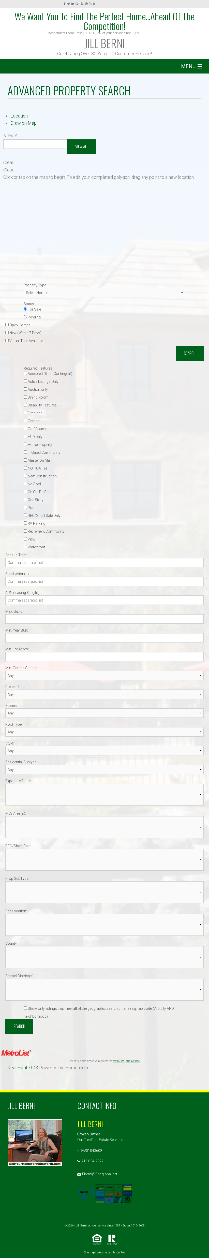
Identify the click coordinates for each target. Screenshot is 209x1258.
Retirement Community (44, 531)
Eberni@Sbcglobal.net (99, 1174)
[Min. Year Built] (104, 637)
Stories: (11, 706)
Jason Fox (118, 1252)
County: (11, 943)
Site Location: (16, 911)
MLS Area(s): (15, 813)
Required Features (38, 368)
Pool (29, 508)
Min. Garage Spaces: (21, 668)
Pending (32, 317)
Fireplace (33, 413)
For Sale (32, 309)
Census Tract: (16, 555)
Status (29, 304)
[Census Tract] (104, 562)
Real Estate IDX (23, 1067)
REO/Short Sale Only (42, 516)
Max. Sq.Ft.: (14, 611)
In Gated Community (42, 452)
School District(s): (19, 976)
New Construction (40, 476)
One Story (33, 500)
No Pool (32, 484)
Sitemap (89, 1252)
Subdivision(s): (17, 574)
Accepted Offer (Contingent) (48, 374)
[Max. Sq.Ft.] (104, 619)
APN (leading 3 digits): (22, 593)
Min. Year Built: (16, 630)
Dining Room (36, 397)
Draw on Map (23, 123)
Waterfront (34, 547)
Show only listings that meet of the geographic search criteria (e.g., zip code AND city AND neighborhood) (99, 1012)
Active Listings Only (41, 381)
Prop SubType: (17, 878)
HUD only (33, 437)
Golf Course (35, 429)
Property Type (35, 285)
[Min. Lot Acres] (104, 656)
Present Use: (15, 687)
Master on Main (38, 460)
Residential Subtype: (21, 762)
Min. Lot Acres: (17, 649)
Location (19, 116)
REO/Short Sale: (18, 846)
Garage (31, 421)
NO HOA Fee (35, 468)
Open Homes (18, 325)
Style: (9, 743)
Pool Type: (13, 724)
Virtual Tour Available (24, 341)
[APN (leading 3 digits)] (104, 600)
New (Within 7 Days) (23, 333)
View (29, 539)
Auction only (36, 389)
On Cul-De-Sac (37, 492)
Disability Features (40, 405)
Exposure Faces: (18, 781)
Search (190, 353)
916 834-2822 (92, 1161)
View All (81, 146)
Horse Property (38, 445)
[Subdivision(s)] (104, 581)
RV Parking (34, 523)
